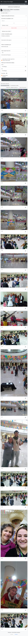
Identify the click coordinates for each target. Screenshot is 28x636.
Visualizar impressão (5, 83)
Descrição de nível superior (6, 40)
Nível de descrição (4, 46)
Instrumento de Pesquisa (6, 54)
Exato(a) (4, 76)
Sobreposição (5, 75)
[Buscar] (14, 21)
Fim (2, 68)
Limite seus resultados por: (14, 6)
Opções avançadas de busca (7, 15)
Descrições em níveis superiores (8, 59)
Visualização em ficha (5, 85)
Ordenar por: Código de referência (12, 87)
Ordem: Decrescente (22, 87)
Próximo (16, 634)
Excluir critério (14, 27)
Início (2, 64)
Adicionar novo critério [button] (6, 31)
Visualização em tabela (14, 85)
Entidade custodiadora (5, 35)
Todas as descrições (6, 60)
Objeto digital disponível (5, 50)
